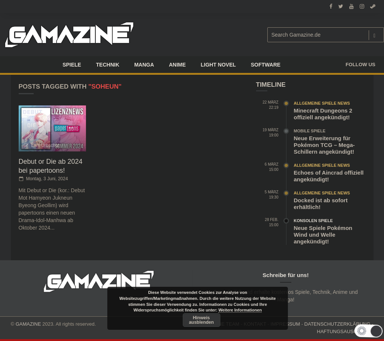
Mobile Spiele (310, 131)
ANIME (177, 65)
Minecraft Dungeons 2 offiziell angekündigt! (323, 113)
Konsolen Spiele (313, 220)
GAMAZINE (28, 324)
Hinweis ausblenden (201, 320)
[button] (368, 330)
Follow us (360, 64)
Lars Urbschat (45, 145)
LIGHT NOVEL (218, 65)
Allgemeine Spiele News (322, 103)
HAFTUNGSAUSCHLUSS (345, 331)
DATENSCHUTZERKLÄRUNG (337, 324)
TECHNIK (107, 65)
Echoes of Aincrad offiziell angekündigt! (329, 175)
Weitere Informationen (240, 310)
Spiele (71, 65)
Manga (144, 65)
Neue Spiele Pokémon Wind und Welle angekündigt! (323, 235)
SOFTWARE (265, 65)
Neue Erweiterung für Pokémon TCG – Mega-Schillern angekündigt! (324, 145)
